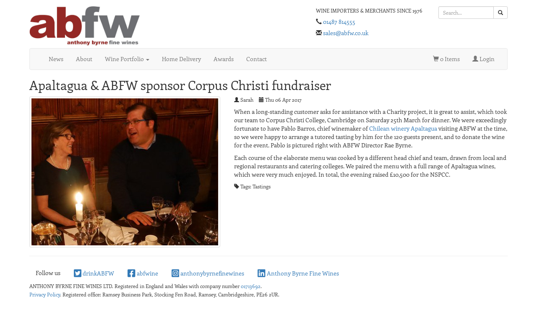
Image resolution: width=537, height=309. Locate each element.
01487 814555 (339, 22)
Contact (256, 59)
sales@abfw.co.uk (345, 33)
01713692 (251, 286)
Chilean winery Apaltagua (403, 128)
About (84, 59)
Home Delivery (181, 59)
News (56, 59)
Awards (224, 59)
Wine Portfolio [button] (127, 59)
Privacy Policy (44, 294)
